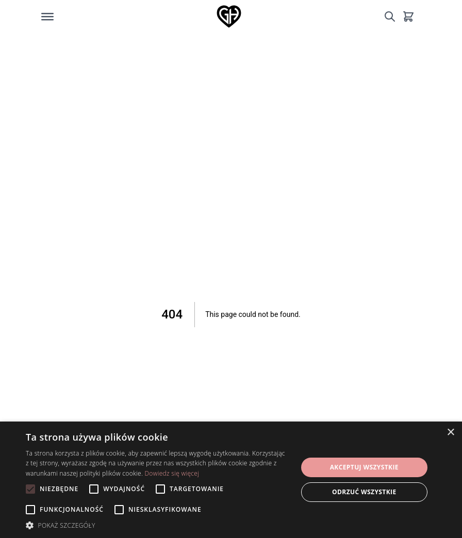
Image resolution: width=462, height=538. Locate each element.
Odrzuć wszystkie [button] (364, 491)
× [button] (450, 432)
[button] (157, 525)
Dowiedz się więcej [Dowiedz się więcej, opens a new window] (172, 473)
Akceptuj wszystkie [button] (364, 467)
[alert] (231, 480)
